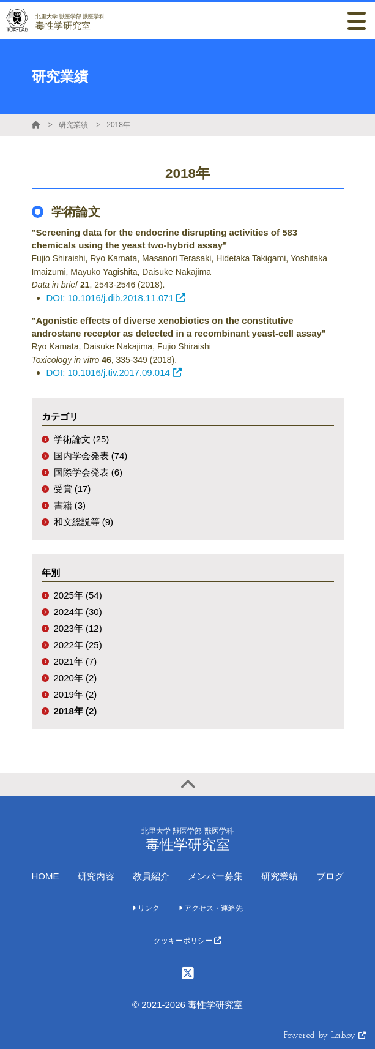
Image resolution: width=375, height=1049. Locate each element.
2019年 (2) (75, 694)
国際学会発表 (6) (88, 472)
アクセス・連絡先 (211, 908)
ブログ (330, 876)
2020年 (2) (75, 678)
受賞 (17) (72, 488)
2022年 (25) (78, 645)
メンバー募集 (215, 876)
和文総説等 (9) (84, 522)
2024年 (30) (78, 612)
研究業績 (73, 125)
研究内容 (96, 876)
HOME (45, 876)
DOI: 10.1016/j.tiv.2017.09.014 (114, 372)
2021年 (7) (75, 661)
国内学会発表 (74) (91, 455)
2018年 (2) (75, 711)
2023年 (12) (78, 628)
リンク (146, 908)
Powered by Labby (325, 1035)
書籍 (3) (70, 505)
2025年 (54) (78, 595)
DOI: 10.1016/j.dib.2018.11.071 (116, 298)
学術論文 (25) (82, 439)
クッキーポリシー (187, 940)
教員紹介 (151, 876)
